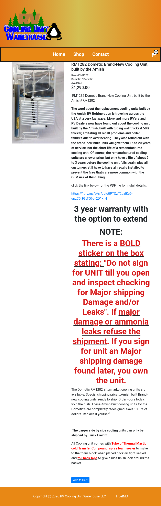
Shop (78, 54)
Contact (100, 54)
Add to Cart (80, 480)
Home (59, 54)
